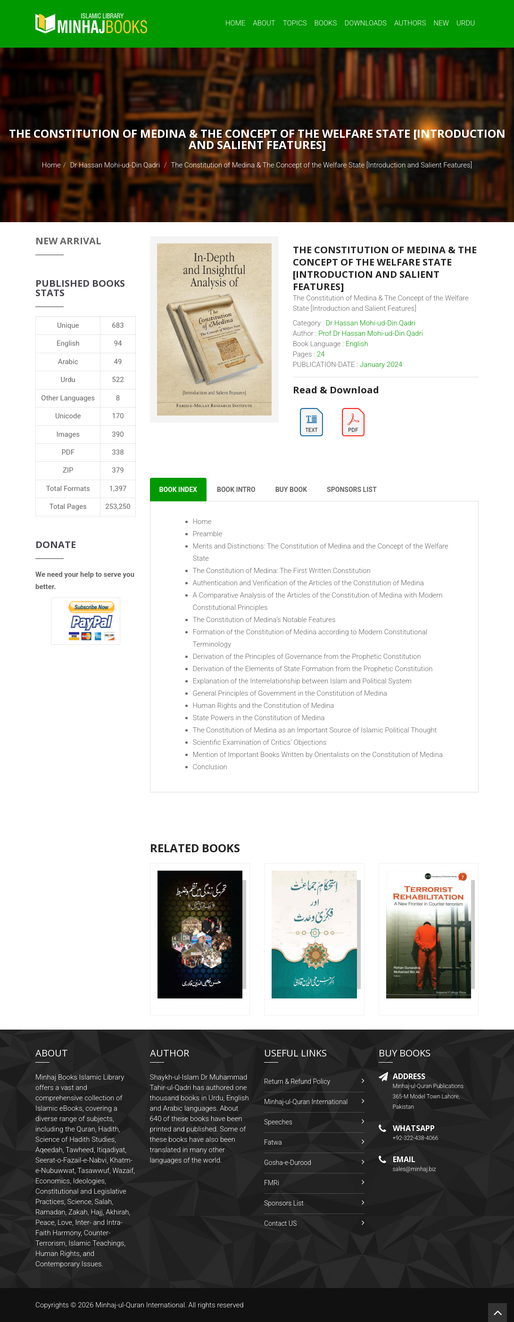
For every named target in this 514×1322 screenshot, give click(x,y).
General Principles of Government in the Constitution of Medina (290, 693)
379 (118, 470)
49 (118, 362)
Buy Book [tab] (291, 489)
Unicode (68, 416)
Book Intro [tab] (236, 489)
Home (235, 23)
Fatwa (273, 1142)
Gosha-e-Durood (287, 1162)
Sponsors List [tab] (351, 489)
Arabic (68, 362)
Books (326, 23)
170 (118, 416)
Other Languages (68, 398)
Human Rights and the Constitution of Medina (263, 705)
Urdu (465, 23)
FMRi (271, 1183)
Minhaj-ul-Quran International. (141, 1305)
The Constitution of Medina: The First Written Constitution (282, 570)
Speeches (278, 1122)
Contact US (280, 1223)
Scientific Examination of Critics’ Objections (260, 742)
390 (118, 434)
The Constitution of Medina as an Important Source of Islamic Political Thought (315, 730)
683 (118, 325)
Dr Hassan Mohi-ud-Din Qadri (115, 165)
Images (68, 434)
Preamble (208, 534)
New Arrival (68, 240)
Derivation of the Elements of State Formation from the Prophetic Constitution (313, 669)
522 (118, 379)
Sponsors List (284, 1203)
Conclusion (210, 767)
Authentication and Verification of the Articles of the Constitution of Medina (308, 583)
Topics (295, 23)
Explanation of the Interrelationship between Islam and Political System (302, 681)
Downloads (365, 23)
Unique (68, 325)
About (264, 23)
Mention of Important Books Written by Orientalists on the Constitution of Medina (318, 754)
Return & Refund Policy (297, 1081)
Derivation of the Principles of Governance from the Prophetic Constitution (307, 656)
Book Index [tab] (178, 489)
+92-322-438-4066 (416, 1138)
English (68, 343)
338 (118, 452)
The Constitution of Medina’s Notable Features (264, 619)
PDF (68, 452)
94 (118, 343)
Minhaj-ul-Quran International (306, 1102)
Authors (410, 23)
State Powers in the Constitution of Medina (259, 718)
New (441, 23)
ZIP (68, 470)
